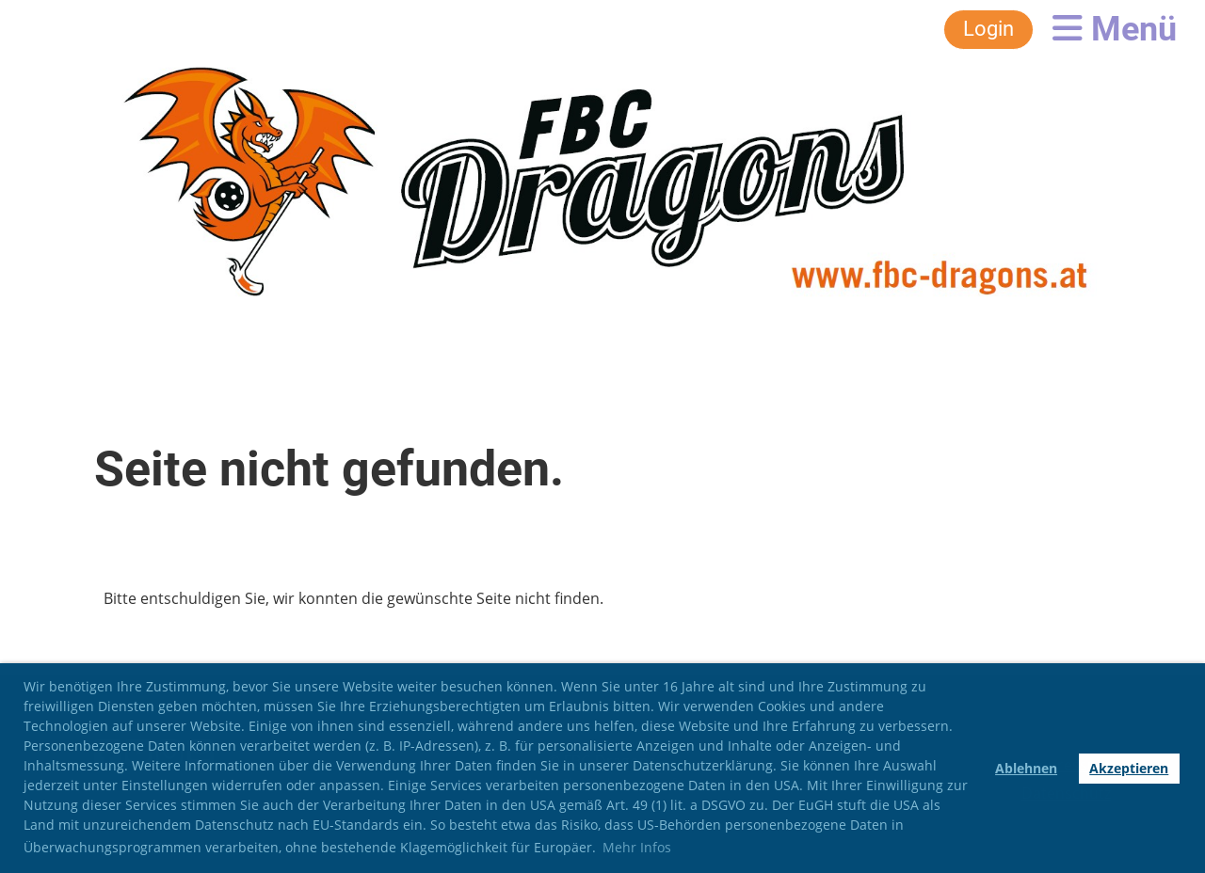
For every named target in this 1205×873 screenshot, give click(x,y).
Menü (1114, 29)
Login (988, 28)
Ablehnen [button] (1026, 768)
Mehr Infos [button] (636, 847)
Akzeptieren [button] (1128, 768)
